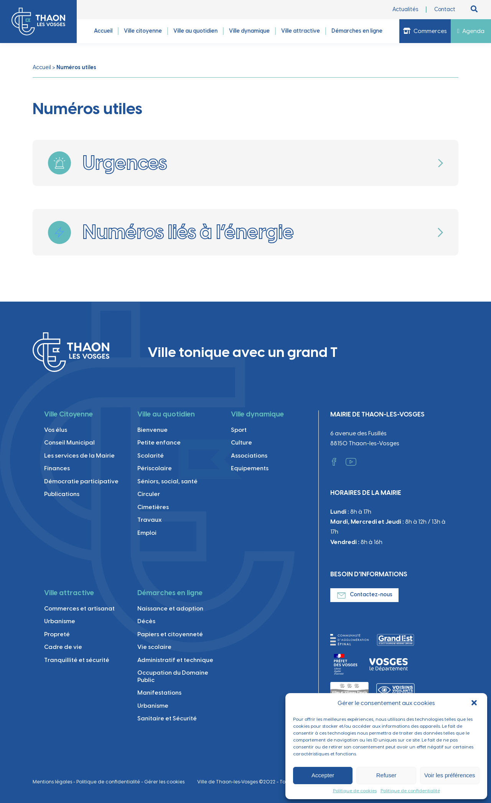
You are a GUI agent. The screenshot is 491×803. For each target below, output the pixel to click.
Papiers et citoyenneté (170, 634)
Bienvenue (152, 429)
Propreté (57, 634)
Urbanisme (59, 621)
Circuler (148, 494)
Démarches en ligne (170, 593)
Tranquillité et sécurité (76, 660)
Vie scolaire (154, 646)
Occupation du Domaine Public (172, 676)
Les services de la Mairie (79, 455)
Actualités (405, 9)
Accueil (42, 67)
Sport (239, 429)
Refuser (386, 775)
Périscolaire (154, 468)
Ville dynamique (257, 414)
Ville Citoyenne (68, 414)
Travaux (149, 519)
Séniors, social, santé (167, 481)
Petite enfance (159, 442)
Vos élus (55, 429)
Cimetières (153, 507)
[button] (474, 703)
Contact (444, 9)
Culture (241, 442)
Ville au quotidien (166, 414)
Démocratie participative (81, 481)
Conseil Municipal (69, 442)
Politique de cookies (355, 790)
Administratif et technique (175, 660)
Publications (61, 494)
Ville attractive (69, 593)
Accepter (322, 775)
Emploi (147, 532)
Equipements (250, 468)
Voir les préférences (449, 775)
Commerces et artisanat (79, 608)
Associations (249, 455)
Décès (146, 621)
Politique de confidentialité (410, 790)
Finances (57, 468)
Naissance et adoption (170, 608)
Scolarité (150, 455)
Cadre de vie (63, 646)
